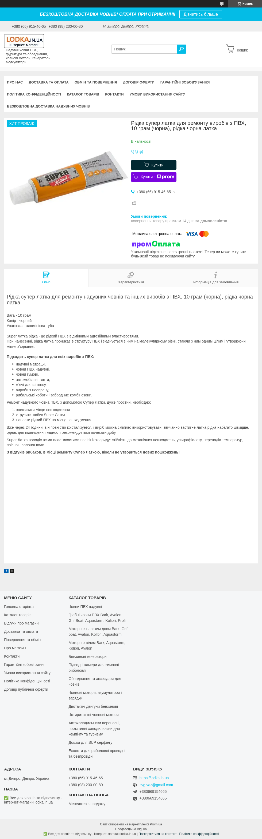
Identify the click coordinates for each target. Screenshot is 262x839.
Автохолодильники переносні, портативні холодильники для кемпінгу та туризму (94, 728)
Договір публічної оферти (26, 689)
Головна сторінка (19, 607)
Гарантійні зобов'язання (185, 82)
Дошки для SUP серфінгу (90, 742)
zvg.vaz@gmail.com (156, 785)
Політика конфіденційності (34, 94)
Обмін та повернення (96, 82)
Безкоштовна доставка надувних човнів (48, 106)
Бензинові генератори (87, 656)
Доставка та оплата (48, 82)
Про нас (15, 82)
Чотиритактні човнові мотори (93, 715)
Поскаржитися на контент (157, 834)
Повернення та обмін (22, 640)
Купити (158, 165)
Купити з (157, 176)
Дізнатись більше (201, 14)
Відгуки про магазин (21, 623)
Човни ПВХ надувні (85, 607)
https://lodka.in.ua (154, 778)
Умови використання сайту (157, 94)
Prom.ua (156, 824)
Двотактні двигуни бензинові (93, 706)
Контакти (114, 94)
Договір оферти (139, 82)
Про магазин (15, 648)
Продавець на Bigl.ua (131, 829)
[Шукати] (181, 49)
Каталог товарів (83, 94)
